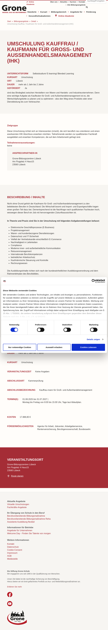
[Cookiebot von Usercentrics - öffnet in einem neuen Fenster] (93, 281)
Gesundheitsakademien (39, 16)
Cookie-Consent (14, 550)
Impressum (12, 553)
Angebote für (76, 12)
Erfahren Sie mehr (14, 587)
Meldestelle (12, 559)
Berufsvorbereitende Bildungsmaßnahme (26, 516)
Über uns (53, 2)
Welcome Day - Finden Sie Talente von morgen (29, 533)
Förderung (91, 12)
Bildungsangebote (21, 21)
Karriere (73, 2)
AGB (9, 556)
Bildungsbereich (58, 12)
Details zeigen (93, 339)
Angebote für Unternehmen (19, 530)
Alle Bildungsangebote (76, 5)
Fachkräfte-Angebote (17, 507)
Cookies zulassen (88, 347)
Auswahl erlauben (54, 347)
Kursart (43, 12)
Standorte (31, 12)
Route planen (17, 476)
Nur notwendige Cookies (19, 347)
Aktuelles (63, 2)
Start (9, 21)
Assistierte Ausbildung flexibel (21, 522)
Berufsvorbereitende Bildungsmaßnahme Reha (29, 519)
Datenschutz (13, 547)
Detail (33, 21)
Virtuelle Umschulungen (18, 504)
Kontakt (82, 2)
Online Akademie (66, 16)
